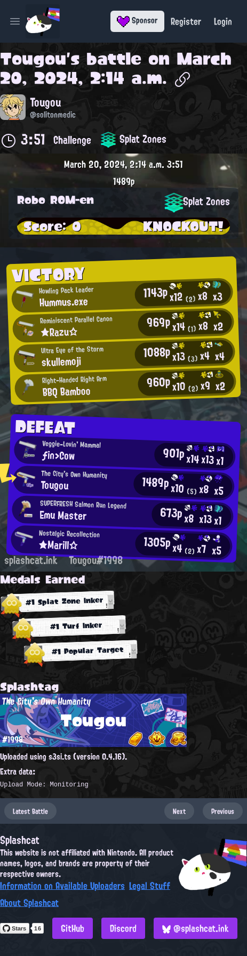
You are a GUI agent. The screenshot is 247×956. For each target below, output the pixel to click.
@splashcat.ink (195, 928)
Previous (222, 811)
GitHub (72, 928)
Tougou (33, 59)
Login (223, 21)
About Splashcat (29, 902)
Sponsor (137, 20)
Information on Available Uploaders (62, 885)
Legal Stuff (149, 885)
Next (179, 811)
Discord (123, 928)
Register (186, 21)
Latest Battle (30, 811)
